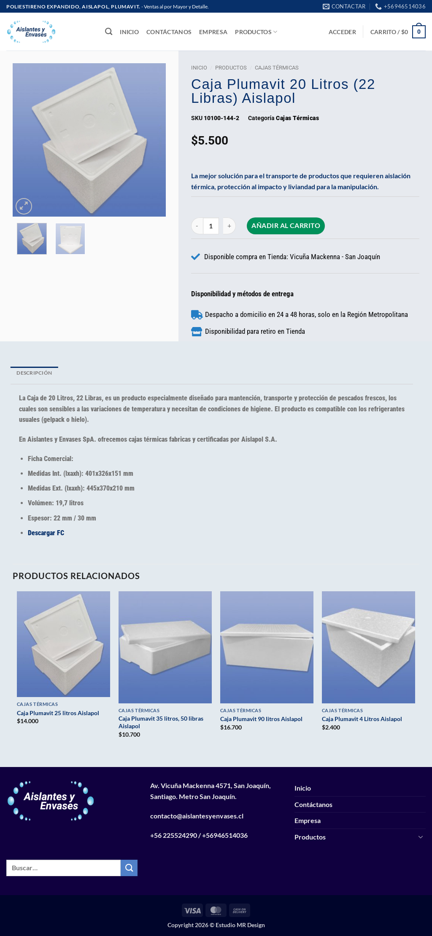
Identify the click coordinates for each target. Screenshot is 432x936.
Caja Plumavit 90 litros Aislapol (261, 718)
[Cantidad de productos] (211, 225)
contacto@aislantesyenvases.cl (196, 816)
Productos (256, 32)
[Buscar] (108, 31)
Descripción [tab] (34, 373)
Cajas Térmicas (277, 67)
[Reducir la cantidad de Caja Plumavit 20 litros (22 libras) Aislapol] (196, 225)
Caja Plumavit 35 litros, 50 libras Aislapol (161, 722)
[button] (342, 32)
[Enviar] (129, 868)
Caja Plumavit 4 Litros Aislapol (362, 718)
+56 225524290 (173, 835)
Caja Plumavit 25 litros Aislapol (58, 712)
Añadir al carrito (286, 225)
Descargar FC (46, 533)
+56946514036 (225, 835)
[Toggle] (421, 836)
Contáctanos (169, 31)
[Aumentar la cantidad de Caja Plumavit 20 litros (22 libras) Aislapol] (230, 225)
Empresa (213, 31)
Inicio (129, 31)
